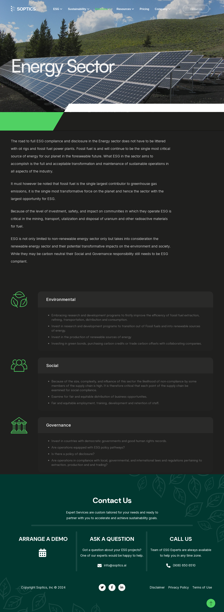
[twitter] (102, 587)
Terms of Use (202, 587)
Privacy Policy (178, 587)
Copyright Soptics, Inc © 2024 (43, 587)
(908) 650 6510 (180, 565)
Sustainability (78, 9)
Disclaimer (157, 587)
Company (163, 9)
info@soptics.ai (111, 565)
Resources (125, 9)
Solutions (103, 9)
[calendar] (43, 550)
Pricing (144, 9)
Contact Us (196, 9)
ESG (57, 9)
